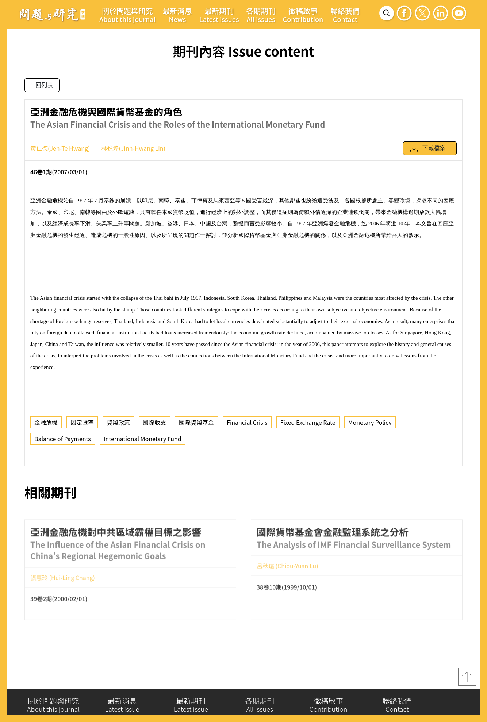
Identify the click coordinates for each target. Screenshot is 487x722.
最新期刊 (219, 14)
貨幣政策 (118, 425)
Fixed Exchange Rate (307, 425)
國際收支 (154, 425)
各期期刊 (261, 14)
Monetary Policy (370, 425)
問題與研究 (52, 14)
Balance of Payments (62, 441)
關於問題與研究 (127, 14)
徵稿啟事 (303, 14)
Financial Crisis (247, 425)
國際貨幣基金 (196, 425)
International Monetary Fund (142, 441)
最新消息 (177, 14)
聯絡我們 (345, 14)
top (467, 679)
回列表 (40, 85)
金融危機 (46, 425)
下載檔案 (427, 151)
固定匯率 (82, 425)
